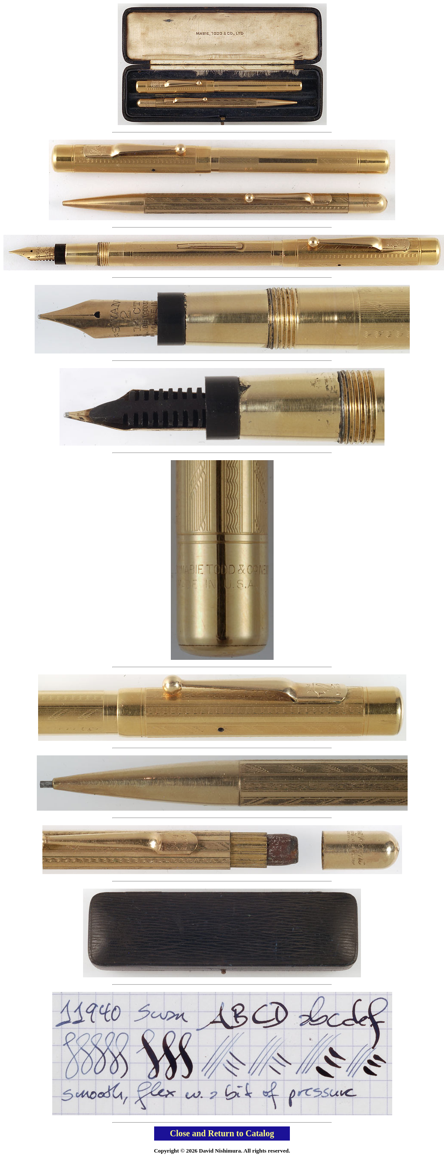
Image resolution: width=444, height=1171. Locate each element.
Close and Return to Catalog (222, 1133)
